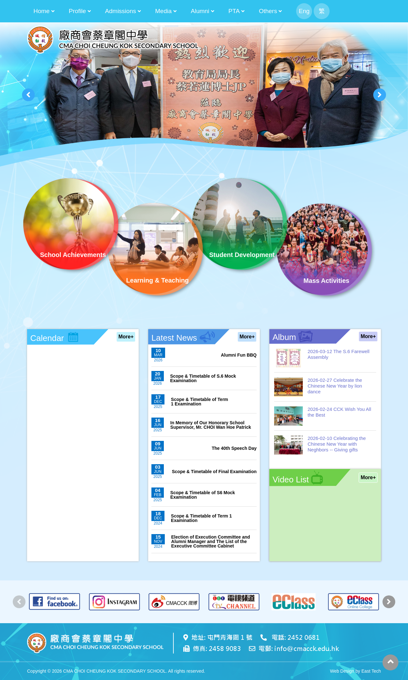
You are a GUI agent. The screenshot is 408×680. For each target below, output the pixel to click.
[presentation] (28, 94)
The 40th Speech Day (234, 448)
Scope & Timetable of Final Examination (214, 471)
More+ (126, 336)
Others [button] (268, 11)
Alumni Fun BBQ (239, 355)
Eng (304, 11)
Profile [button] (77, 11)
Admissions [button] (120, 11)
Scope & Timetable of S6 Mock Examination (202, 495)
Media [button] (163, 11)
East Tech (371, 671)
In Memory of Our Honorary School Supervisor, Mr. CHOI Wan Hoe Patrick (210, 425)
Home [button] (41, 11)
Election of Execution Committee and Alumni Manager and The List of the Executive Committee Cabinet (210, 541)
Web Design (342, 671)
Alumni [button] (200, 11)
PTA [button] (234, 11)
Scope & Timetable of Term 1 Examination (199, 401)
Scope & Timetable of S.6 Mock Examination (203, 378)
